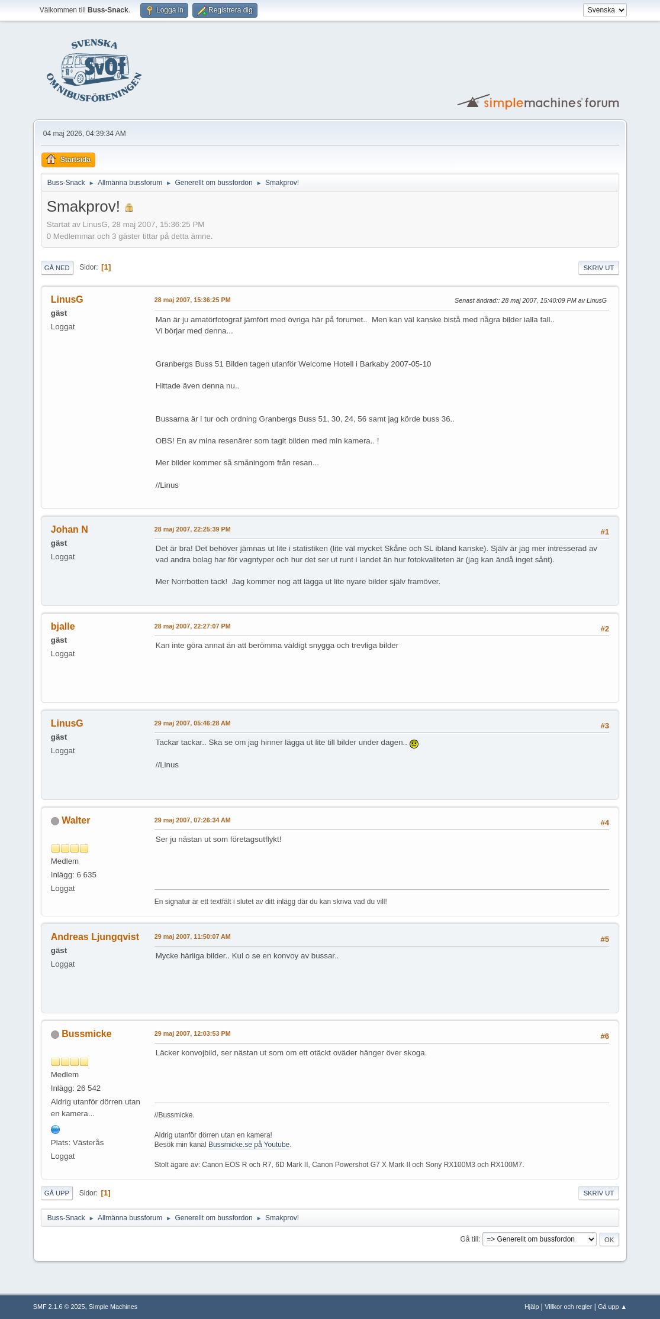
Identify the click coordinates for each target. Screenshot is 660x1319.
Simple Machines (113, 1306)
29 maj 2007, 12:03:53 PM (192, 1033)
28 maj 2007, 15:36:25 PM (192, 299)
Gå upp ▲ (612, 1306)
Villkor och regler (568, 1306)
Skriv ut (599, 267)
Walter (76, 820)
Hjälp (531, 1306)
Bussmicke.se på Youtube (248, 1144)
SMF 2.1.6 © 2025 (59, 1306)
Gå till (470, 1239)
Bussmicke (86, 1034)
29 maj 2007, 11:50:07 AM (192, 936)
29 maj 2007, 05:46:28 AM (192, 723)
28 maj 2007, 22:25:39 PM (192, 529)
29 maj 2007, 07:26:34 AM (192, 820)
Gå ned (57, 267)
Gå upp (56, 1193)
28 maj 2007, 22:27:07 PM (192, 626)
